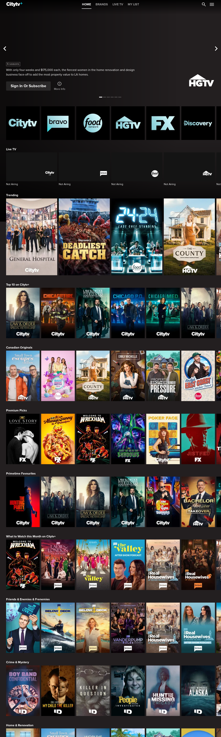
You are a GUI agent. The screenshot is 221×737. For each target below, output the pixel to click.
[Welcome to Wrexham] (93, 439)
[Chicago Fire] (58, 313)
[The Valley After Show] (128, 565)
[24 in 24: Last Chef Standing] (136, 236)
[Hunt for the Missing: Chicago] (163, 690)
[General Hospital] (31, 236)
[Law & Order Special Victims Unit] (23, 313)
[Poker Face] (163, 439)
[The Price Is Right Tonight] (163, 502)
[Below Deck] (58, 628)
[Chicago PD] (128, 313)
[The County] (189, 236)
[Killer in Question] (93, 690)
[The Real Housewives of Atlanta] (198, 565)
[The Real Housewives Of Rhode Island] (163, 565)
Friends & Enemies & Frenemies (28, 599)
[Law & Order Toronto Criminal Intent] (93, 313)
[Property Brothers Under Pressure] (163, 376)
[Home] (14, 4)
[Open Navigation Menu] (212, 4)
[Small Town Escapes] (23, 376)
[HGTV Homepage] (128, 123)
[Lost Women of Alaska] (198, 690)
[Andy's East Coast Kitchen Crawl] (198, 376)
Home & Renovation (19, 725)
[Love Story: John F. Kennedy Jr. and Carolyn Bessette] (23, 439)
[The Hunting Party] (23, 502)
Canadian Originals (19, 347)
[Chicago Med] (163, 313)
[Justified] (198, 439)
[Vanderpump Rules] (128, 628)
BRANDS (102, 4)
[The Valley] (93, 565)
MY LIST (133, 4)
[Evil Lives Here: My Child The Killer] (58, 690)
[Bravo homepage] (58, 123)
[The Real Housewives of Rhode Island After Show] (198, 628)
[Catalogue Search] (204, 4)
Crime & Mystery (17, 662)
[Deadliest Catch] (84, 236)
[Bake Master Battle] (58, 376)
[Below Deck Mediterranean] (93, 628)
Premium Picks (16, 410)
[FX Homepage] (163, 123)
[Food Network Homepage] (93, 123)
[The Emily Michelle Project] (128, 376)
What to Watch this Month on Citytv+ (31, 536)
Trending (12, 195)
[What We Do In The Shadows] (128, 439)
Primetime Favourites (21, 473)
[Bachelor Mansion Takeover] (198, 502)
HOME (86, 4)
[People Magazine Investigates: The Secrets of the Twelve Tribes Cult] (128, 690)
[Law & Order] (198, 313)
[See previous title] (5, 49)
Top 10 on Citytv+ (17, 285)
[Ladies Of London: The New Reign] (58, 565)
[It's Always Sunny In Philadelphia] (58, 439)
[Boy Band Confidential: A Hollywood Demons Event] (23, 690)
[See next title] (216, 49)
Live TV (11, 149)
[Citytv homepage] (23, 123)
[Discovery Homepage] (198, 123)
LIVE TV (118, 4)
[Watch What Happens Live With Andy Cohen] (23, 628)
